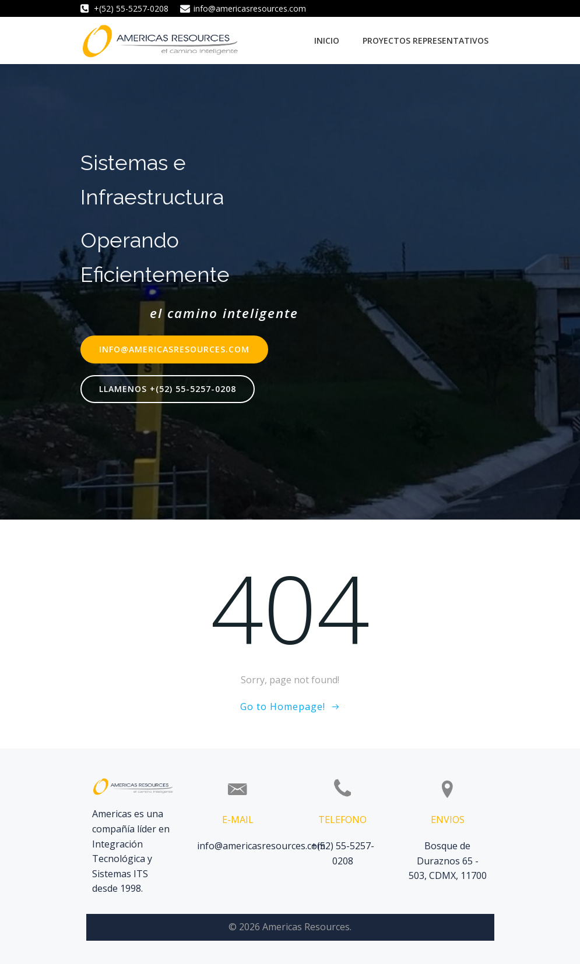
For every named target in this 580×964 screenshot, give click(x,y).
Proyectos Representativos (425, 40)
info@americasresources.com (261, 845)
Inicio (326, 40)
